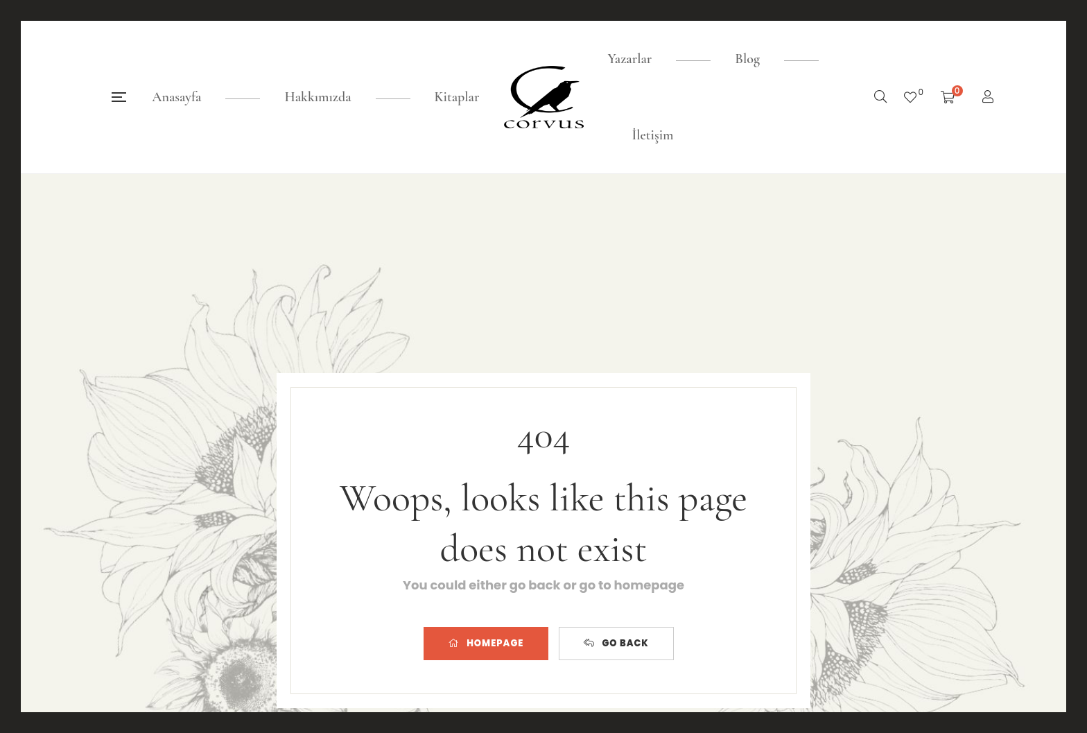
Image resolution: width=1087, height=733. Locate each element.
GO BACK (616, 643)
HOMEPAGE (486, 643)
